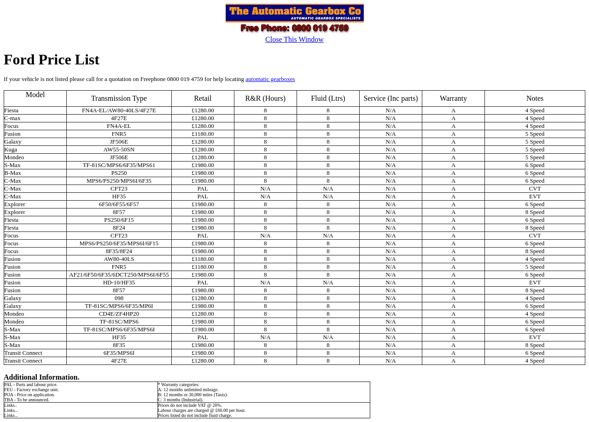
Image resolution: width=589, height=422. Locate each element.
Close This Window (294, 39)
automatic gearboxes (270, 78)
